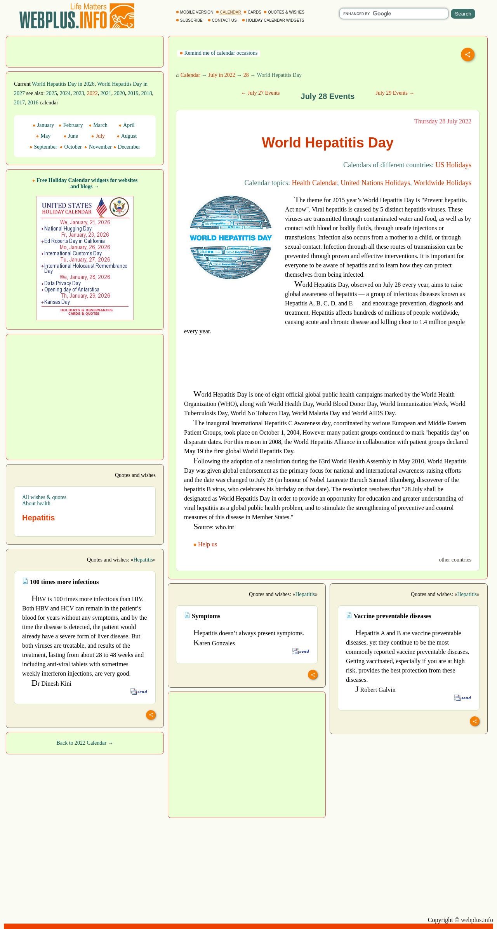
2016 (33, 103)
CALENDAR (229, 12)
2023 (78, 93)
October (71, 147)
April (126, 125)
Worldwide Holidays (442, 183)
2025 (51, 93)
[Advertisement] (85, 51)
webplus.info (477, 920)
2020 (119, 93)
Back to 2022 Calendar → (84, 743)
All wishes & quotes (44, 497)
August (127, 136)
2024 (65, 93)
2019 (133, 93)
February (71, 125)
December (126, 147)
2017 (19, 103)
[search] (393, 13)
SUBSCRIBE (189, 20)
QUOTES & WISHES (284, 12)
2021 (106, 93)
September (43, 147)
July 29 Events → (394, 93)
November (98, 147)
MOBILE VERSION (195, 12)
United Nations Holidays (375, 183)
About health (36, 503)
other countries (455, 560)
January (43, 125)
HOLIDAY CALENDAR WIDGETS (273, 20)
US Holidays (453, 165)
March (98, 125)
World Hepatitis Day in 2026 (63, 84)
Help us (206, 544)
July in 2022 (221, 75)
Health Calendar (314, 183)
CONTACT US (223, 20)
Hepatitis (143, 560)
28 (246, 75)
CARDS (252, 12)
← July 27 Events (260, 93)
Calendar (190, 75)
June (71, 136)
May (43, 136)
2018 (146, 93)
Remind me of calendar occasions (218, 53)
